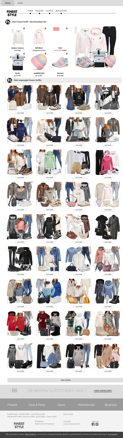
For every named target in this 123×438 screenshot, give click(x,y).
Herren (20, 3)
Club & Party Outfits (38, 414)
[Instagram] (93, 425)
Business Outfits (29, 417)
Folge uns (95, 421)
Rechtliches (39, 421)
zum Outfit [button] (20, 113)
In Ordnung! (112, 434)
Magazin (39, 11)
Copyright (67, 421)
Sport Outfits (40, 417)
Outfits (49, 11)
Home (30, 11)
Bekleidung (61, 11)
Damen (8, 3)
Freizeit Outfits (24, 414)
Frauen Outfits (51, 417)
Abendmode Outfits (14, 417)
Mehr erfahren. (30, 434)
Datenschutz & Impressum (44, 424)
